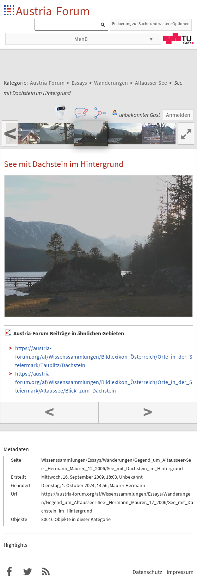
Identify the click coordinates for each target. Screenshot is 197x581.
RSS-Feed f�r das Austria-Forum (45, 571)
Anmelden (178, 114)
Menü (81, 38)
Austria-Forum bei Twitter (27, 571)
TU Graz (178, 38)
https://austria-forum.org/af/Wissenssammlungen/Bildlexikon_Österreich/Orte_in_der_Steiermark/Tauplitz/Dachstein (103, 357)
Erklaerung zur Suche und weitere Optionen (151, 23)
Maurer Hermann (127, 485)
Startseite (10, 11)
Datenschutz (147, 571)
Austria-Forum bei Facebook (9, 571)
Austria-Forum (53, 11)
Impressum (180, 571)
